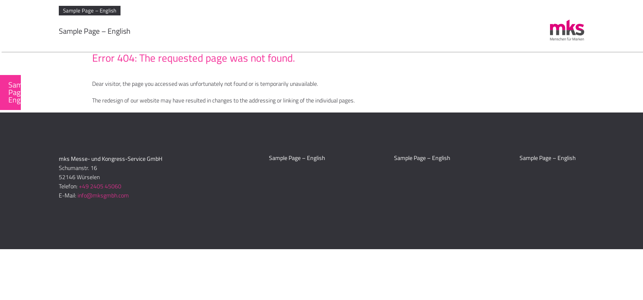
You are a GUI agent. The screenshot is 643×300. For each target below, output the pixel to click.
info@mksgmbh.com (103, 195)
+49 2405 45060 (100, 186)
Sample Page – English (89, 10)
